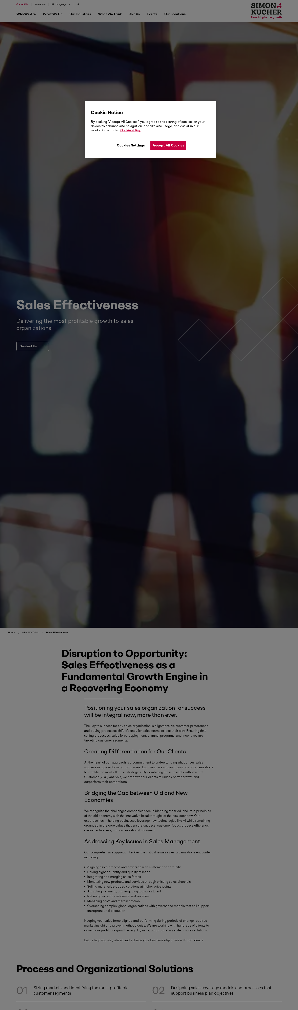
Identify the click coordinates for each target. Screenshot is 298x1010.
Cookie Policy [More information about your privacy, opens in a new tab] (130, 130)
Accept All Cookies (168, 145)
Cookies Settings (131, 145)
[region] (150, 129)
